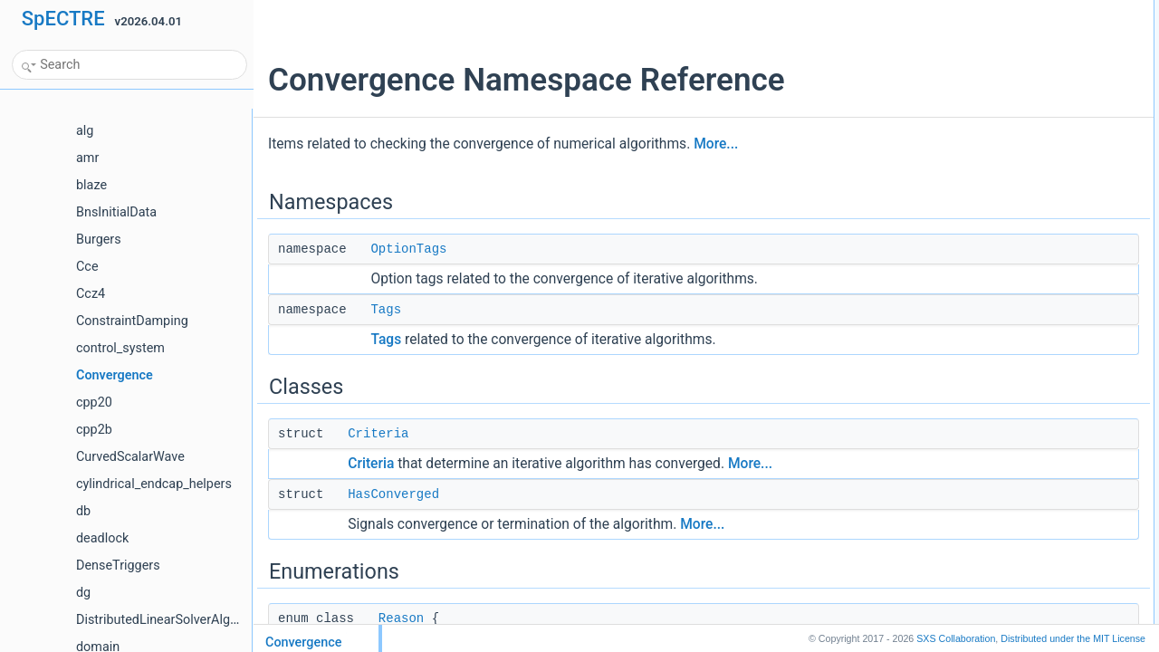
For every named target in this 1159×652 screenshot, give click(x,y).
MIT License (1073, 638)
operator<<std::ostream (1002, 249)
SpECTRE (63, 18)
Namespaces (963, 10)
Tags (385, 309)
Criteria (378, 434)
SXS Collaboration (955, 638)
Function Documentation (990, 328)
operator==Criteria (990, 189)
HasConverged (393, 494)
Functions (955, 169)
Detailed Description (980, 269)
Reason (401, 618)
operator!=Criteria (988, 209)
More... (716, 144)
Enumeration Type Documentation (1014, 289)
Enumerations (965, 129)
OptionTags (408, 249)
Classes (951, 69)
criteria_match (980, 229)
